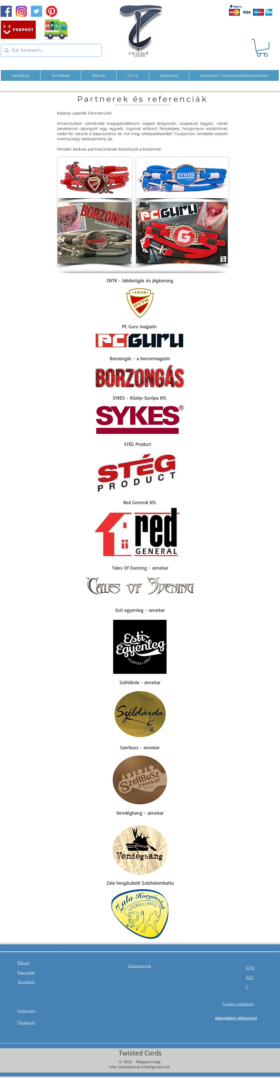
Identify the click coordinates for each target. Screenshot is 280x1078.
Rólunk (23, 962)
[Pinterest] (51, 11)
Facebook (26, 1022)
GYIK (250, 967)
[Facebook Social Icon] (6, 11)
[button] (262, 48)
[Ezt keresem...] (50, 50)
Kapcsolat (26, 972)
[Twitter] (36, 11)
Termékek (26, 981)
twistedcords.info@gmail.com (144, 1066)
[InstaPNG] (21, 11)
